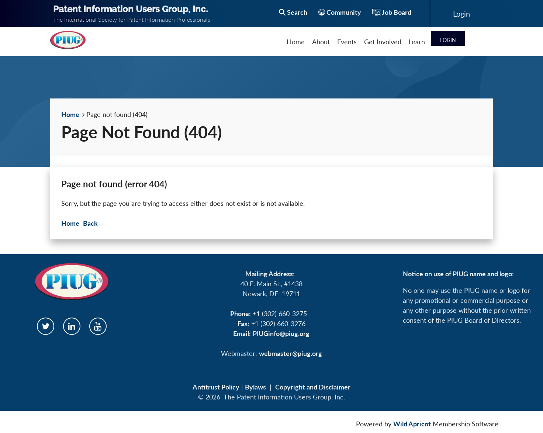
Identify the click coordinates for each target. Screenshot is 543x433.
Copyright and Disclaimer (312, 387)
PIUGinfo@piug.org (281, 333)
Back (90, 223)
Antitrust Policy (216, 387)
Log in (461, 13)
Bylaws (255, 387)
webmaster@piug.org (290, 353)
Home (70, 114)
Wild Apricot (412, 424)
